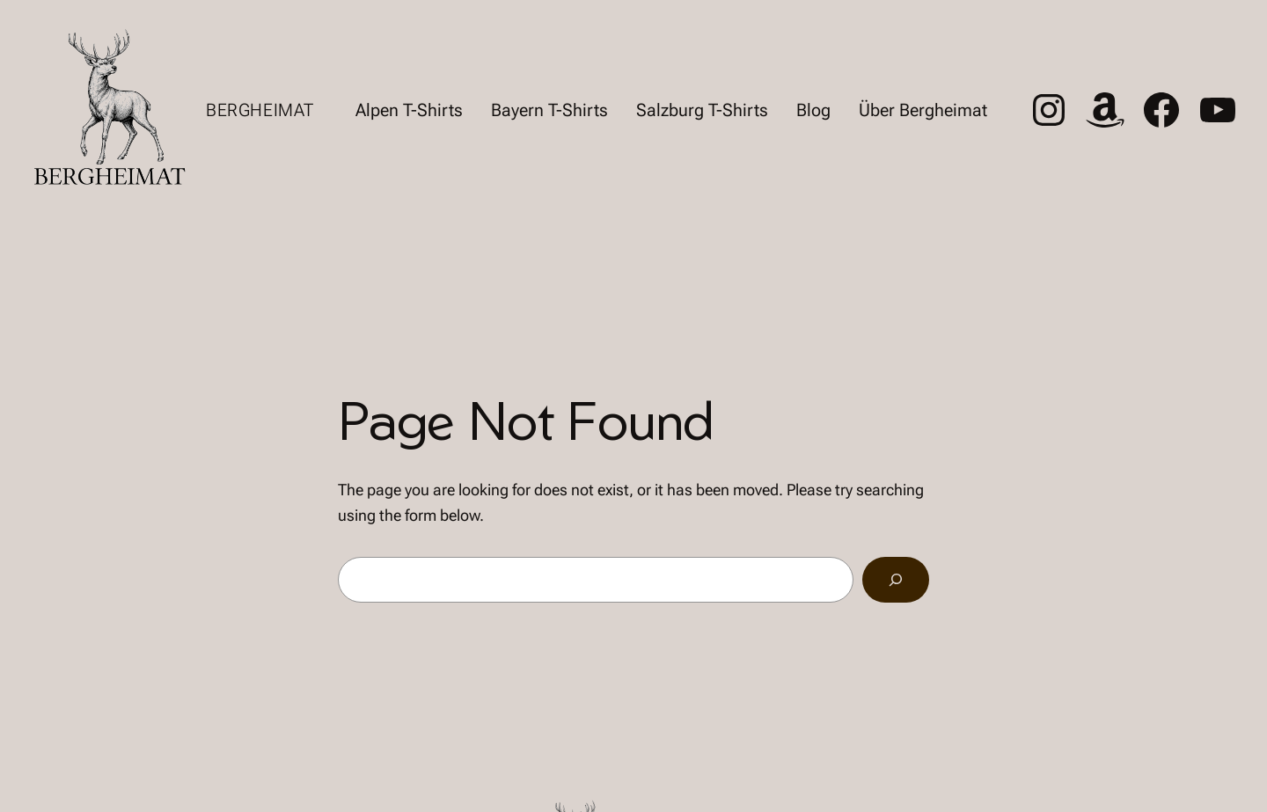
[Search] (895, 580)
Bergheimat (260, 110)
